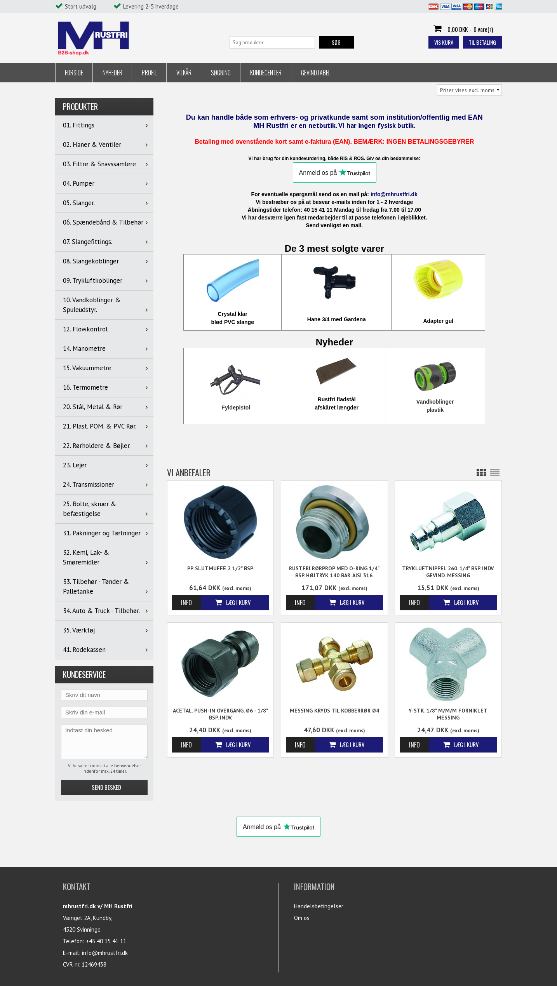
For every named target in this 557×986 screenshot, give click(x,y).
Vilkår (183, 72)
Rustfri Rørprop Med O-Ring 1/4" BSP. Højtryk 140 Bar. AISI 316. (334, 572)
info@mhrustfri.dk (105, 952)
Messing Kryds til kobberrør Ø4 (334, 710)
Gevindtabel (316, 72)
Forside (74, 72)
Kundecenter (266, 72)
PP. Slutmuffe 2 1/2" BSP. (220, 568)
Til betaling (482, 42)
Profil (149, 72)
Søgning (221, 72)
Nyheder (112, 72)
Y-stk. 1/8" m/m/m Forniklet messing (448, 714)
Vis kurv (443, 42)
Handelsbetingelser (318, 906)
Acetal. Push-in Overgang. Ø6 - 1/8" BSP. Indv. (220, 714)
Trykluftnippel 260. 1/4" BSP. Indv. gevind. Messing (448, 572)
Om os (302, 918)
